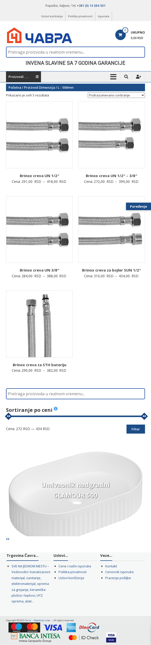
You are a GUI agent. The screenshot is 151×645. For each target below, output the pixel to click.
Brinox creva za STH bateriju (39, 364)
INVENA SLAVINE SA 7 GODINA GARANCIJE (75, 63)
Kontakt (111, 566)
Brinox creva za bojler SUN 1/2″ (111, 270)
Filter (136, 429)
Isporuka (103, 16)
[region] (75, 63)
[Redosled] (116, 95)
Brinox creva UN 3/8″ (39, 270)
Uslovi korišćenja (52, 16)
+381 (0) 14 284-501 (91, 6)
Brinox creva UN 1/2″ (39, 175)
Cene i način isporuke (74, 566)
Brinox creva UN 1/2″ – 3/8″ (111, 175)
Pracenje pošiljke (118, 578)
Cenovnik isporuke (119, 572)
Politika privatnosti (80, 16)
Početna (14, 87)
